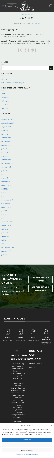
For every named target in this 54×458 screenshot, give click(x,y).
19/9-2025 (5, 97)
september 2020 (7, 222)
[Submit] (51, 68)
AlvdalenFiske (35, 23)
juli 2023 (4, 171)
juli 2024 (4, 149)
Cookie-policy (19, 454)
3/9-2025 (4, 108)
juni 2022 (4, 192)
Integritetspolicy (35, 363)
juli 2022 (4, 189)
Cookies (32, 367)
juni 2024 (4, 152)
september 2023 (7, 163)
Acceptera (27, 440)
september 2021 (7, 203)
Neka (27, 445)
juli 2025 (4, 130)
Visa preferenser (27, 450)
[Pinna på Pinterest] (32, 50)
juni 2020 (4, 233)
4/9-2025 (4, 105)
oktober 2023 (6, 160)
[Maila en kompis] (28, 50)
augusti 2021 (6, 207)
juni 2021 (4, 214)
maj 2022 (4, 196)
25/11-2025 (5, 94)
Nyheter (4, 79)
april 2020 (5, 236)
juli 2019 (4, 240)
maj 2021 (4, 218)
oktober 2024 (6, 138)
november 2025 (7, 119)
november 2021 (7, 200)
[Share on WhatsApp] (18, 50)
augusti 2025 (6, 127)
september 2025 (7, 123)
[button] (51, 425)
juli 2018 (4, 255)
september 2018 (7, 247)
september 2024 (7, 141)
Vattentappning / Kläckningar (27, 14)
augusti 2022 (6, 185)
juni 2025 (4, 134)
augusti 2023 (6, 167)
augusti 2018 (6, 251)
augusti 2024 (6, 145)
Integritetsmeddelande (31, 454)
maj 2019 (4, 244)
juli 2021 (4, 211)
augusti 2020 (6, 225)
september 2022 (7, 182)
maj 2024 (4, 156)
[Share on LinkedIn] (35, 50)
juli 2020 (4, 229)
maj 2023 (4, 178)
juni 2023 (4, 174)
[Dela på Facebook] (21, 50)
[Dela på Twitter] (25, 50)
